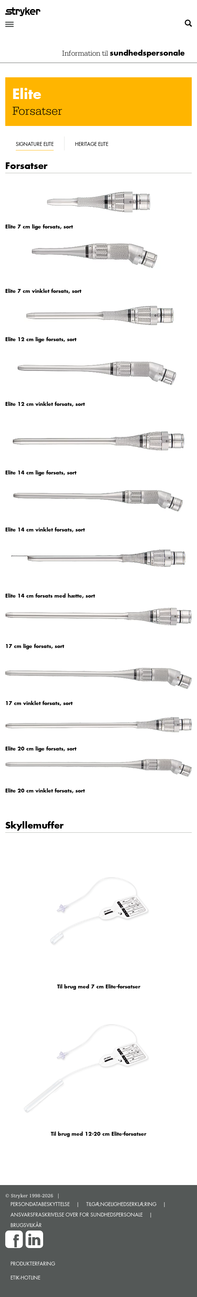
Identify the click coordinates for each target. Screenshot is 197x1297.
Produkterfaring (33, 1263)
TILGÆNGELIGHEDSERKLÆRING (121, 1204)
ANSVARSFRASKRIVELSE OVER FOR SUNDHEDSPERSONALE (77, 1214)
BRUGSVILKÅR (26, 1225)
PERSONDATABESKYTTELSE (40, 1204)
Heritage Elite (91, 144)
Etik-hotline (25, 1277)
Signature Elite (35, 144)
